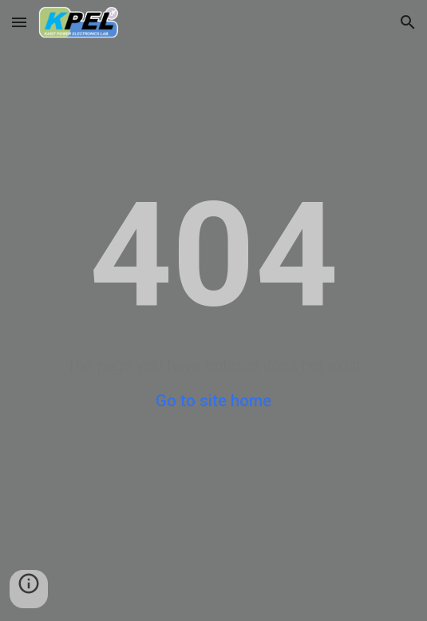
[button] (19, 22)
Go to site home (213, 400)
